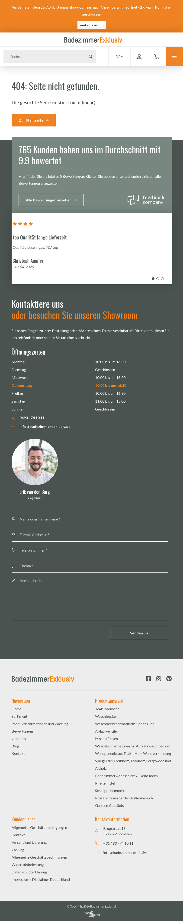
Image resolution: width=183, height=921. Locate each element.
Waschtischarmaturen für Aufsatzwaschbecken (132, 746)
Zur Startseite (31, 120)
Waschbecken (106, 716)
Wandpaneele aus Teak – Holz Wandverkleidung (133, 753)
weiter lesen (89, 25)
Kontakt (18, 753)
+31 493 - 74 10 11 (118, 843)
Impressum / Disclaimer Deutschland (41, 879)
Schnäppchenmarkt (110, 790)
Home (17, 709)
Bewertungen (22, 731)
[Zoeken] (44, 56)
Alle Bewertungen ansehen (48, 200)
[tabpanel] (92, 248)
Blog (15, 746)
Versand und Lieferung (29, 842)
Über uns (19, 738)
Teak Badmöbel (107, 709)
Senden (136, 633)
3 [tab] (162, 278)
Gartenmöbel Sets (109, 805)
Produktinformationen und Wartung (40, 723)
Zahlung (18, 849)
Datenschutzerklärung (29, 872)
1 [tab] (153, 278)
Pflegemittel (105, 783)
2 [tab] (157, 278)
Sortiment (19, 716)
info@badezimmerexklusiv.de (41, 426)
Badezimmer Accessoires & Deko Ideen (126, 775)
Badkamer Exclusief (103, 906)
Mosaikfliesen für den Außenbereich (124, 798)
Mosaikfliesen (106, 738)
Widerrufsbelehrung (28, 864)
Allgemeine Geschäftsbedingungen (39, 827)
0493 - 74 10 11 (28, 417)
